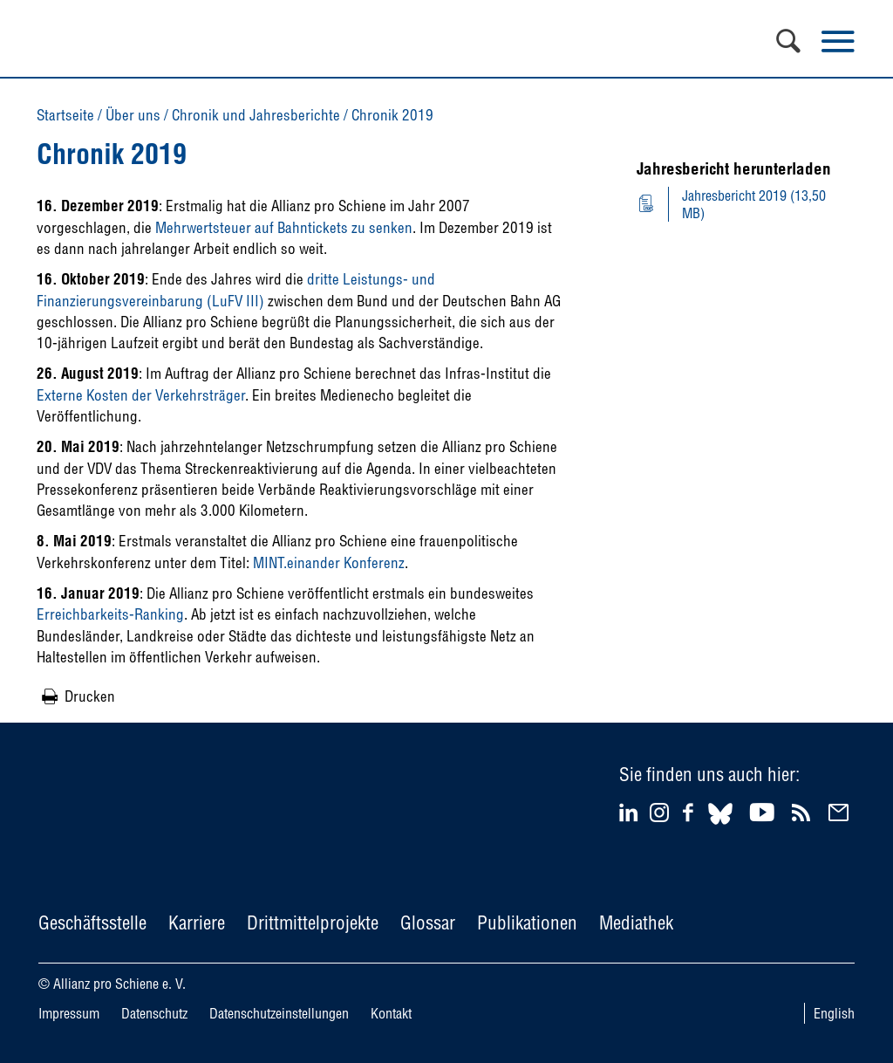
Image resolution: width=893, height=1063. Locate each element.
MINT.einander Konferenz (329, 562)
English (834, 1013)
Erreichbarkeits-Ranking (110, 614)
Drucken (90, 696)
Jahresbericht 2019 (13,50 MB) (754, 204)
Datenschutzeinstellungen (279, 1013)
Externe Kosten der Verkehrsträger (141, 395)
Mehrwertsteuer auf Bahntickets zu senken (283, 227)
